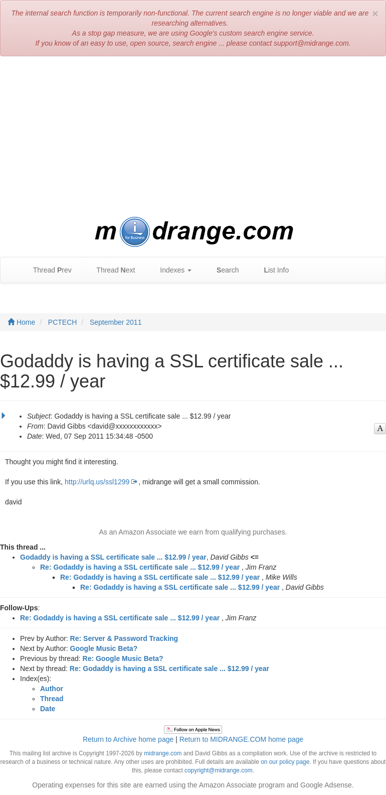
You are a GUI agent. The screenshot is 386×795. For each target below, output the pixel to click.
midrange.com (162, 753)
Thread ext (111, 270)
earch (223, 270)
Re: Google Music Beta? (123, 658)
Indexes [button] (170, 270)
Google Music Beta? (104, 648)
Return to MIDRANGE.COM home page (241, 739)
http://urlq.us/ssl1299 (97, 482)
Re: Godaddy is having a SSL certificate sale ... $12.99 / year (140, 567)
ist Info (271, 270)
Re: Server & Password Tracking (124, 638)
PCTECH (62, 322)
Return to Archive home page (128, 739)
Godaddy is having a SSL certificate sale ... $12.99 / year (113, 557)
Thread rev (47, 270)
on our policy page (285, 761)
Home (21, 322)
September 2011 (116, 322)
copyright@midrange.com (218, 770)
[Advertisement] (193, 136)
